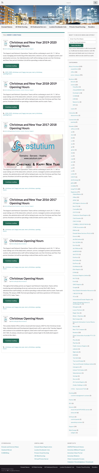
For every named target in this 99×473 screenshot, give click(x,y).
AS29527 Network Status (75, 447)
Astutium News (49, 17)
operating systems (76, 422)
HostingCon (76, 93)
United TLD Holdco (78, 370)
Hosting (71, 393)
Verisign (75, 376)
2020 (10, 72)
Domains (71, 126)
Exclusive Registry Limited (81, 275)
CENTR (73, 177)
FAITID (75, 278)
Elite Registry (77, 269)
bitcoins (73, 81)
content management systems (80, 395)
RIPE (74, 105)
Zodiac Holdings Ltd (79, 385)
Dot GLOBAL (77, 242)
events (22, 49)
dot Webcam (77, 248)
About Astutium (16, 49)
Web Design (72, 430)
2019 (6, 72)
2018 (6, 113)
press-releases (75, 75)
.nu (72, 156)
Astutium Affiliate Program (76, 450)
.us (72, 171)
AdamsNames (77, 194)
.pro (72, 162)
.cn (72, 141)
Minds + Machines (78, 316)
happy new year (27, 72)
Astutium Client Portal (74, 453)
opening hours (7, 74)
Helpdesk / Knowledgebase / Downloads (80, 462)
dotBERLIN (76, 251)
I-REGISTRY (76, 293)
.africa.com (74, 129)
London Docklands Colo (57, 27)
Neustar (75, 326)
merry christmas (37, 72)
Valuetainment (77, 373)
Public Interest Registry (80, 346)
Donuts (75, 236)
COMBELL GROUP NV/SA (81, 224)
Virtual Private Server (41, 459)
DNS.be (75, 230)
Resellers (91, 27)
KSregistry (76, 307)
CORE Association (78, 227)
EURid (74, 272)
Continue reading (11, 66)
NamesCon (76, 102)
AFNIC (75, 200)
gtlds (72, 183)
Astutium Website (73, 456)
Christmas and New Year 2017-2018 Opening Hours (33, 126)
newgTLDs (74, 189)
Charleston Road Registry (80, 215)
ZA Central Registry (79, 382)
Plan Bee (75, 343)
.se (72, 165)
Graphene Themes (15, 470)
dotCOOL (76, 254)
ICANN (75, 96)
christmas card (17, 72)
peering (73, 122)
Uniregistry (76, 367)
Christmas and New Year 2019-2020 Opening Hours (33, 44)
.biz (72, 138)
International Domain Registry (82, 299)
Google (75, 287)
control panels (75, 419)
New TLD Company (78, 329)
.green (73, 150)
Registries (74, 192)
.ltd (72, 153)
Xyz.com (75, 379)
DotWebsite (76, 266)
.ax (72, 132)
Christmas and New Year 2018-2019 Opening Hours (33, 85)
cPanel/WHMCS (78, 90)
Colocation (72, 113)
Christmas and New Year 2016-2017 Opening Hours (33, 201)
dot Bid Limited (77, 239)
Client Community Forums (75, 459)
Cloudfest (76, 87)
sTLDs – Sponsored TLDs (78, 389)
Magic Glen (76, 313)
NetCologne (76, 319)
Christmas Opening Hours (27, 240)
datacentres (74, 115)
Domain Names (6, 27)
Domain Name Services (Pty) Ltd (82, 233)
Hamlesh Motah (6, 450)
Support (32, 49)
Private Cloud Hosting (77, 27)
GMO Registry (77, 284)
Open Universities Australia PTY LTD (84, 335)
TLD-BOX (76, 358)
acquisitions (74, 69)
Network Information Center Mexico (84, 322)
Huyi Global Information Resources (83, 290)
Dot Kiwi (75, 245)
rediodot (75, 349)
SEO (70, 403)
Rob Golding (8, 49)
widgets (73, 433)
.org (72, 159)
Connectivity (73, 119)
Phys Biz (75, 340)
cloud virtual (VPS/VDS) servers (80, 409)
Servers (71, 407)
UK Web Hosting (21, 27)
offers (73, 72)
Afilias (74, 197)
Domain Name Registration (43, 447)
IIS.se (74, 296)
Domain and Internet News (10, 447)
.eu (72, 144)
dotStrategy (74, 180)
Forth (74, 281)
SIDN (74, 355)
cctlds (73, 174)
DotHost (75, 257)
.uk (72, 168)
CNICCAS (76, 221)
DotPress (76, 263)
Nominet (75, 332)
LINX (74, 99)
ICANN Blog (5, 453)
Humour (27, 49)
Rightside (76, 352)
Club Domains (77, 218)
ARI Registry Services (79, 203)
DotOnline (76, 260)
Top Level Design (78, 361)
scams (73, 109)
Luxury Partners (77, 310)
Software (72, 417)
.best (72, 135)
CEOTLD (75, 212)
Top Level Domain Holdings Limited (83, 364)
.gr (71, 147)
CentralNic (76, 209)
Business (71, 79)
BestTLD (75, 206)
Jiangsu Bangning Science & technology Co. (81, 303)
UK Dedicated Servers (38, 27)
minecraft (74, 412)
